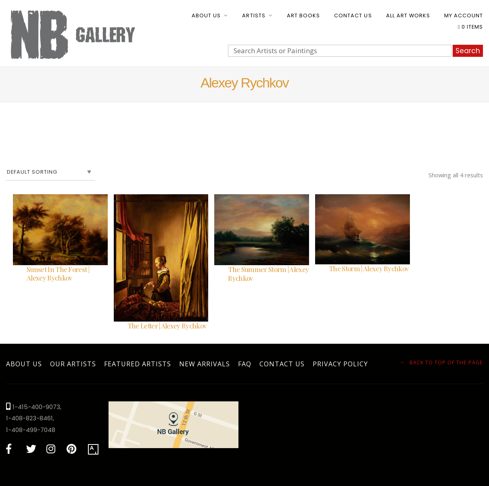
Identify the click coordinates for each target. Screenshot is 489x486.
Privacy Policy (340, 363)
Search (468, 51)
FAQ (244, 363)
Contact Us (353, 15)
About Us (206, 15)
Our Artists (73, 363)
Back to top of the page (441, 362)
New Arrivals (204, 363)
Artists (253, 15)
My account (463, 15)
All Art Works (408, 15)
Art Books (303, 15)
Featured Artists (137, 363)
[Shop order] (50, 172)
